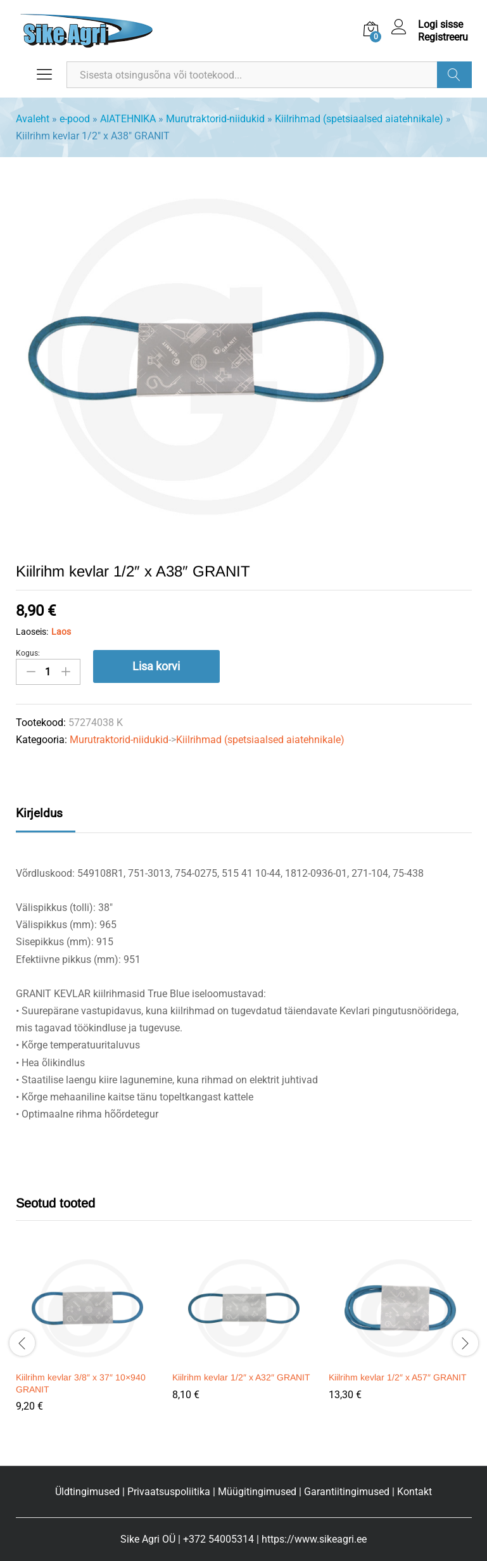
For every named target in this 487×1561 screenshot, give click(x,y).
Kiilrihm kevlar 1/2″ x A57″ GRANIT (398, 1377)
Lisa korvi (156, 666)
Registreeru (443, 37)
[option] (87, 1341)
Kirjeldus (39, 813)
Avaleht (32, 119)
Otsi (454, 74)
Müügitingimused (257, 1492)
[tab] (45, 818)
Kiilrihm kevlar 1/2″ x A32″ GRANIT (241, 1377)
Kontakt (414, 1492)
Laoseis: (32, 632)
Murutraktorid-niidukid (215, 119)
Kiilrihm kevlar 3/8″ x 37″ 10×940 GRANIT (81, 1383)
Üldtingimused (87, 1492)
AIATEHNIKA (128, 119)
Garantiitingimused (346, 1492)
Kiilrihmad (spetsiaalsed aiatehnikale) (359, 119)
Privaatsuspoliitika (168, 1492)
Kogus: (28, 653)
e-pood (75, 119)
